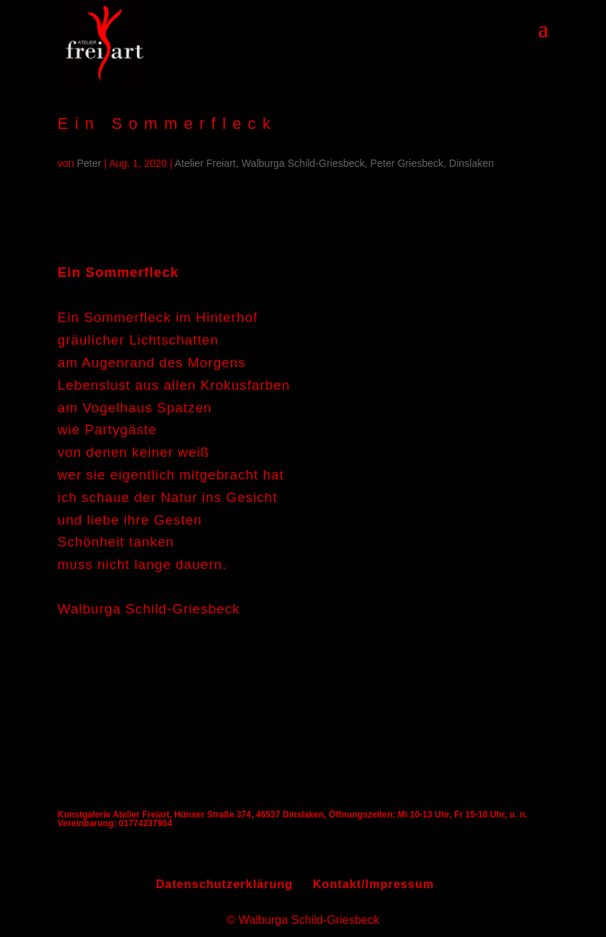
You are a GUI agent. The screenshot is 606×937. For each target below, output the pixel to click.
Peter (89, 163)
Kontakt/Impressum (373, 884)
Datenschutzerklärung (224, 884)
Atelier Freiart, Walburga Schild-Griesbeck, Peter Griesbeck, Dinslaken (334, 163)
